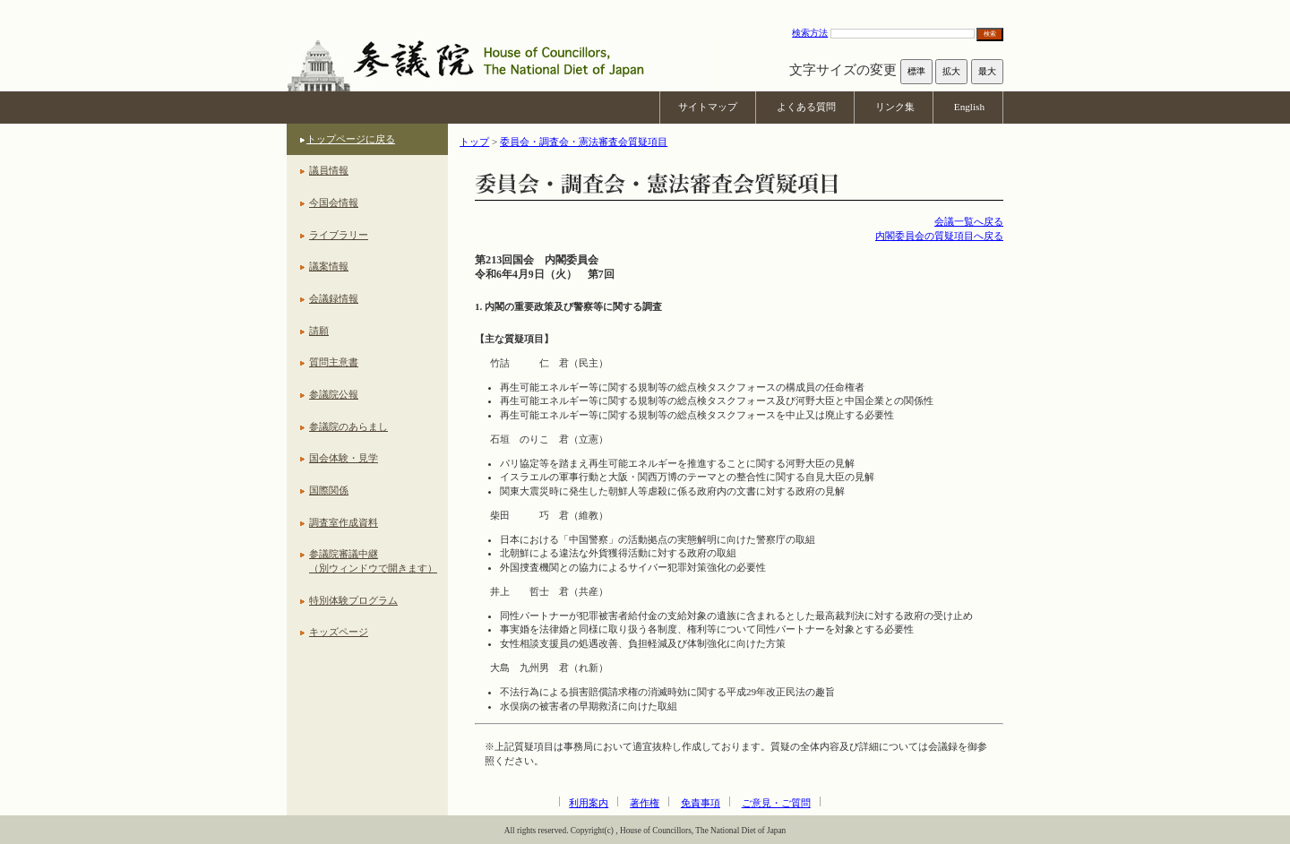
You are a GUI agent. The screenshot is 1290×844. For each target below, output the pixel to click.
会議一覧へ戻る (968, 221)
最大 (987, 71)
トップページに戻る (350, 138)
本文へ (645, 8)
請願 (319, 330)
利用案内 (588, 802)
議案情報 (328, 266)
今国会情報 (333, 202)
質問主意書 (333, 362)
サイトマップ (707, 106)
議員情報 (328, 170)
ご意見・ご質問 (776, 802)
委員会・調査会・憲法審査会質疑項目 (583, 141)
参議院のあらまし (348, 426)
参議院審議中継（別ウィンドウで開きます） (373, 560)
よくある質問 (806, 106)
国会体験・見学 (343, 457)
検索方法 (810, 33)
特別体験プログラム (353, 600)
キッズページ (338, 631)
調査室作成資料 (343, 522)
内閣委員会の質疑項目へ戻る (939, 235)
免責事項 (700, 802)
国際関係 (328, 490)
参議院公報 (333, 394)
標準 (916, 71)
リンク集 (895, 106)
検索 (990, 33)
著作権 (644, 802)
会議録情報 (333, 298)
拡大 (951, 71)
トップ (474, 141)
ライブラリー (338, 234)
